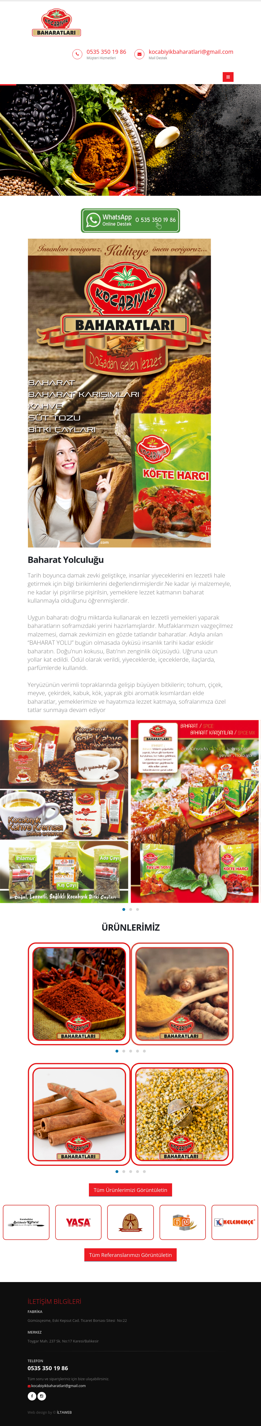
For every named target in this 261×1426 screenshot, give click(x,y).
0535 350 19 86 (106, 52)
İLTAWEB (64, 1412)
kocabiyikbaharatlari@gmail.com (191, 52)
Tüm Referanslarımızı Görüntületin (130, 1254)
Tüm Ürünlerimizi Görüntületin (131, 1189)
